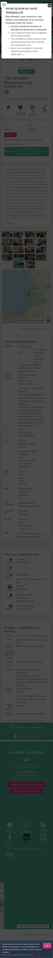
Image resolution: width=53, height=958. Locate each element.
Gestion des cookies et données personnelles (17, 955)
